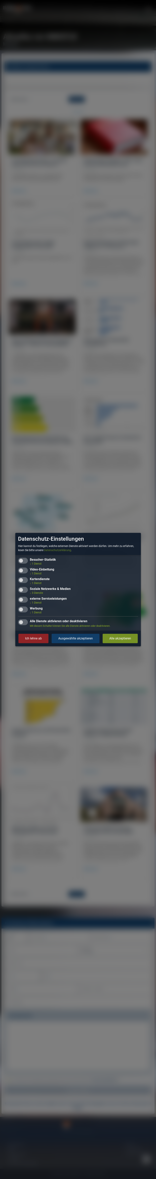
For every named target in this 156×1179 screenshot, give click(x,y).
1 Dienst (36, 563)
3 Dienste (36, 592)
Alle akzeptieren (120, 638)
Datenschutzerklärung (57, 550)
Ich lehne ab (33, 638)
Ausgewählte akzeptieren (75, 638)
